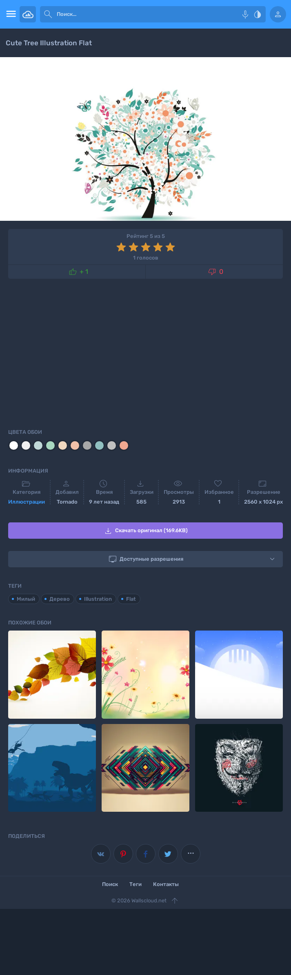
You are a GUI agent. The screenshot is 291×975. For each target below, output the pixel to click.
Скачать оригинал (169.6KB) (145, 531)
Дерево (59, 599)
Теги (135, 884)
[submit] (48, 14)
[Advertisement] (145, 352)
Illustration (98, 599)
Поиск (110, 884)
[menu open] (10, 14)
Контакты (166, 884)
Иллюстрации (26, 502)
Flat (131, 599)
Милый (26, 599)
